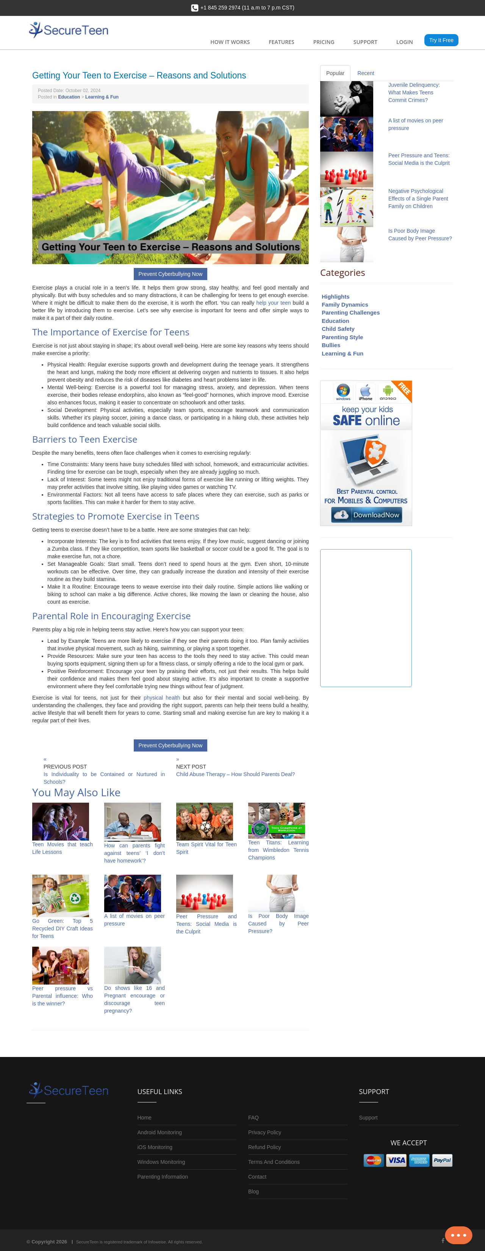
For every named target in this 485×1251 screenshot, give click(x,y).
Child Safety (338, 329)
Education (69, 97)
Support (368, 1118)
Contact (257, 1177)
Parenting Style (342, 337)
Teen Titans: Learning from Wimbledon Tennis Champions (278, 850)
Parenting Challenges (351, 312)
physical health (162, 698)
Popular (335, 73)
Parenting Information (163, 1177)
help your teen (273, 303)
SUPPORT (365, 41)
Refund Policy (264, 1147)
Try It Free (441, 40)
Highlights (335, 296)
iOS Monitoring (155, 1147)
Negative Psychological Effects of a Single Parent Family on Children (418, 198)
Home (145, 1118)
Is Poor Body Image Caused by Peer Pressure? (278, 923)
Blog (253, 1191)
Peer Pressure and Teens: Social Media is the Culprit (206, 924)
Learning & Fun (102, 97)
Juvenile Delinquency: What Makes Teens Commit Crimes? (414, 92)
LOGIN (404, 41)
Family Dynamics (345, 304)
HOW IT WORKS (230, 41)
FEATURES (281, 41)
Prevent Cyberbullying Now (171, 274)
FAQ (253, 1118)
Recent (365, 73)
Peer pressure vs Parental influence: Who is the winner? (62, 996)
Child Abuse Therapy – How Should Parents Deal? (235, 774)
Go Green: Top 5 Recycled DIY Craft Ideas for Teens (62, 928)
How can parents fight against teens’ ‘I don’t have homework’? (134, 853)
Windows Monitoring (161, 1162)
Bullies (331, 345)
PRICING (324, 41)
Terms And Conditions (274, 1162)
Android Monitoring (160, 1132)
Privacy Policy (264, 1132)
